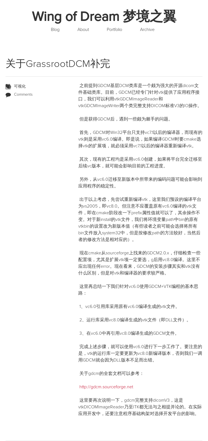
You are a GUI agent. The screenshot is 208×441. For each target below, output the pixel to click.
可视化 (20, 86)
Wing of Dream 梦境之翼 (104, 17)
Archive (147, 29)
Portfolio (114, 29)
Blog (55, 29)
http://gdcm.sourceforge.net (106, 387)
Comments (23, 94)
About (83, 29)
